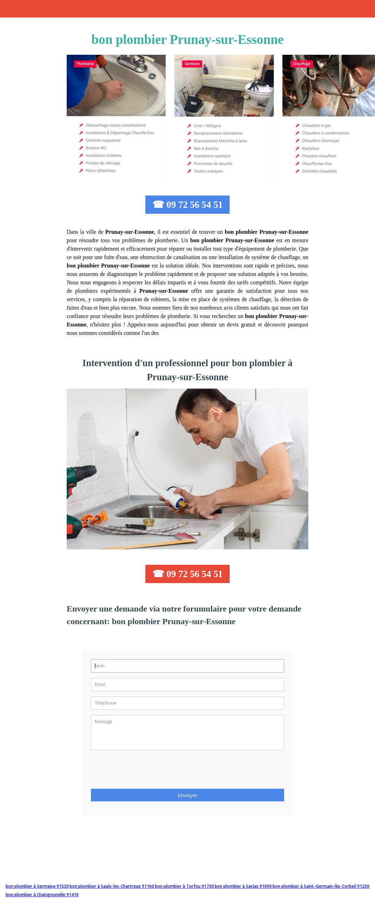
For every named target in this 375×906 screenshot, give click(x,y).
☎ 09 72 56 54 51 (187, 204)
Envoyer (188, 795)
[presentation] (144, 771)
